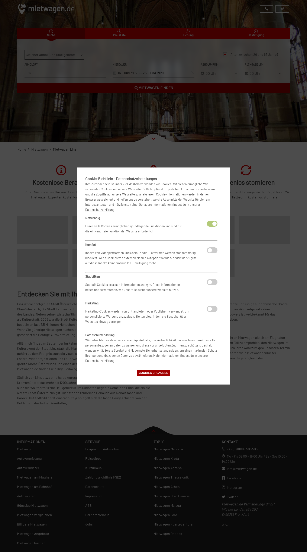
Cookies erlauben (153, 372)
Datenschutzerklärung (99, 209)
